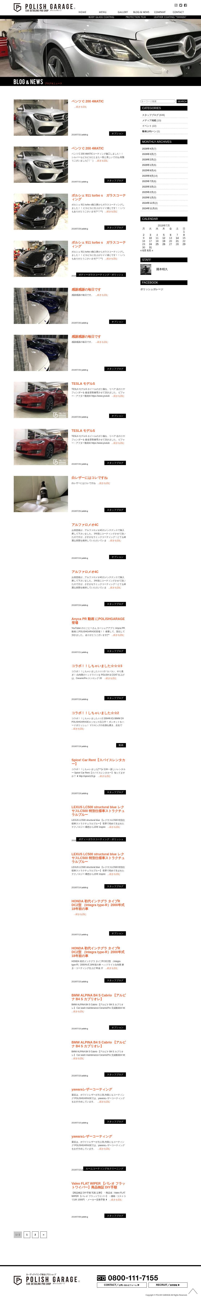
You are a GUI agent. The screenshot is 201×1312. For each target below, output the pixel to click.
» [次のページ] (43, 1234)
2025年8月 (147, 175)
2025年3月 (147, 186)
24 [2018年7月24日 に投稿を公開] (150, 244)
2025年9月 (147, 170)
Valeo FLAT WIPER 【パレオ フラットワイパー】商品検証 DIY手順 (98, 1185)
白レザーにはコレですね (89, 478)
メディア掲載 (149, 120)
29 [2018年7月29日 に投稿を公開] (184, 244)
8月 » (150, 250)
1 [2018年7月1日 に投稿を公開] (184, 231)
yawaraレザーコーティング (92, 1089)
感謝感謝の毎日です (86, 289)
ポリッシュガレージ (151, 289)
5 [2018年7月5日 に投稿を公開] (164, 234)
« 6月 (143, 250)
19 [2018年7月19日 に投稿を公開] (163, 241)
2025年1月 (147, 197)
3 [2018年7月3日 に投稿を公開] (150, 234)
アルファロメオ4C (85, 525)
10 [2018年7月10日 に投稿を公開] (150, 238)
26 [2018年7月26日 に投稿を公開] (163, 244)
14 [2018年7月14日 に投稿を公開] (177, 238)
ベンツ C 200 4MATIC (88, 101)
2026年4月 (147, 148)
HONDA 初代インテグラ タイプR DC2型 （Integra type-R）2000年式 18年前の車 (98, 905)
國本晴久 (154, 269)
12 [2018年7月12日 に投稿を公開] (163, 238)
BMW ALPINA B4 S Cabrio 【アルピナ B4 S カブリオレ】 (99, 997)
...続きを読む (80, 107)
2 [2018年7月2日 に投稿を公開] (143, 234)
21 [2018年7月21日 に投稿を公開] (177, 241)
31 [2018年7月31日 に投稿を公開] (150, 247)
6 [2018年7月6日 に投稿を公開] (170, 234)
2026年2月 (147, 159)
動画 (144, 131)
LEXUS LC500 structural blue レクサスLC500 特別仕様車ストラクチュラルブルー (98, 811)
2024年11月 (148, 208)
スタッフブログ (150, 115)
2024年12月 (148, 203)
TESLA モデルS (83, 383)
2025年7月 (147, 181)
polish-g (85, 135)
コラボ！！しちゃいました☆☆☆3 (97, 666)
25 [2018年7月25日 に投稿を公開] (157, 244)
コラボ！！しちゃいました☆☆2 (95, 713)
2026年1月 (147, 165)
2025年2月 (147, 192)
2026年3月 (147, 154)
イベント (147, 126)
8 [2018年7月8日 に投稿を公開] (184, 234)
